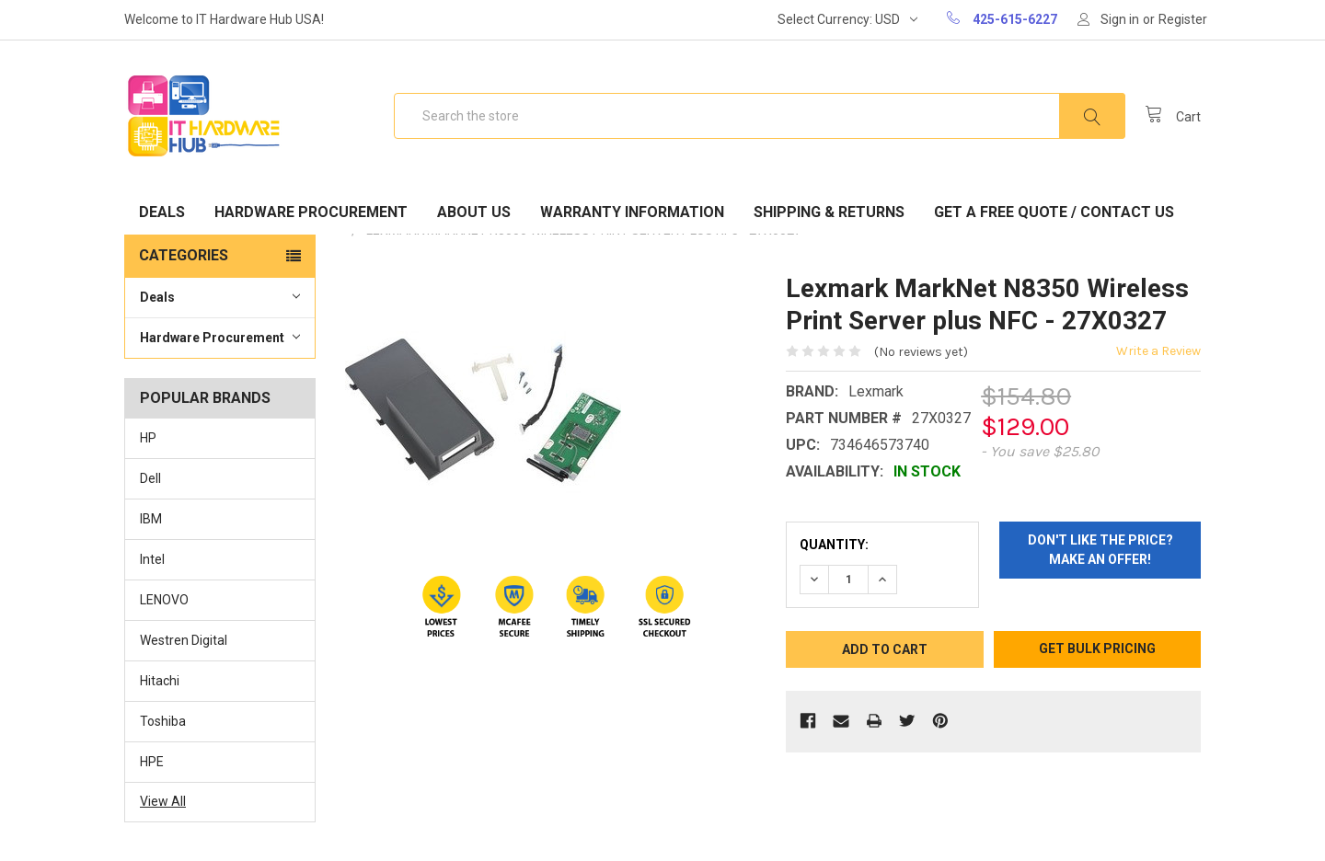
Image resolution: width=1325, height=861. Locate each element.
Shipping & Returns (829, 212)
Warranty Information (632, 212)
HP (148, 437)
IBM (151, 518)
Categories (183, 255)
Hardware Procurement (311, 212)
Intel (152, 559)
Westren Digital (183, 640)
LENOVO (164, 599)
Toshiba (163, 721)
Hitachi (159, 680)
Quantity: (834, 544)
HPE (152, 761)
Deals (162, 212)
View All (163, 801)
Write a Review (1158, 351)
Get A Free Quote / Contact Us (1054, 212)
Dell (150, 478)
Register (1182, 19)
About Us (474, 212)
